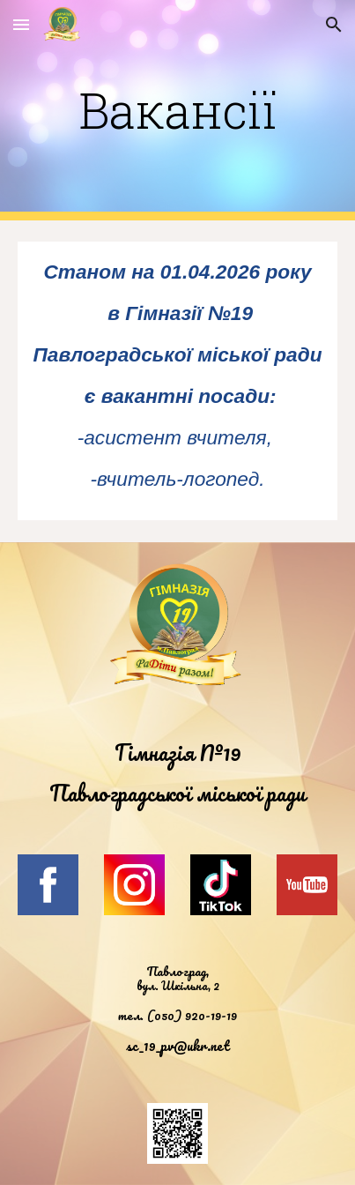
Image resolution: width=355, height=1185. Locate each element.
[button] (21, 24)
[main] (178, 110)
